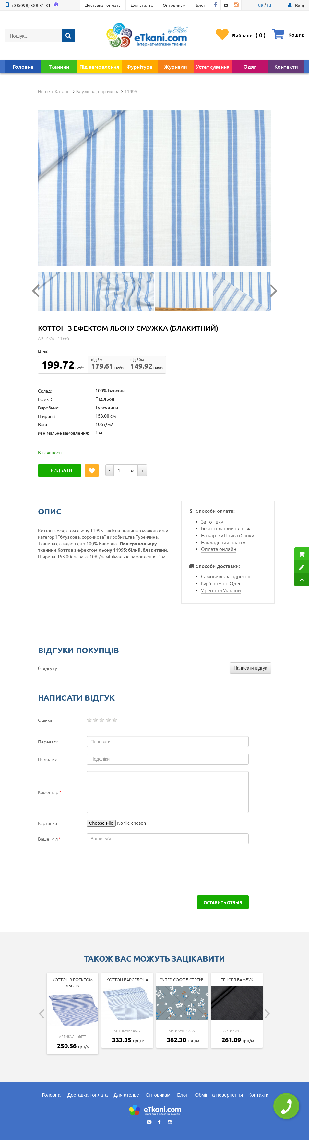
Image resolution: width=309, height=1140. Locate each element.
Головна (23, 66)
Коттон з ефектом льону (72, 982)
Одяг (250, 66)
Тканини (59, 66)
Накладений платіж (223, 542)
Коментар (50, 792)
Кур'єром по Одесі (222, 583)
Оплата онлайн (218, 549)
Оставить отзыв (223, 902)
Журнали (175, 66)
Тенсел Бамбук (237, 979)
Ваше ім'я (49, 838)
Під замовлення (99, 66)
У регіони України (221, 590)
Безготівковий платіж (225, 528)
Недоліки (47, 759)
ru (269, 5)
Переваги (48, 741)
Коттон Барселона (127, 979)
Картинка (47, 823)
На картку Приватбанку (227, 535)
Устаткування (213, 66)
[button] (299, 5)
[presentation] (87, 869)
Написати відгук (250, 668)
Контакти (286, 66)
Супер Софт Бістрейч (182, 979)
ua (260, 5)
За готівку (212, 521)
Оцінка (45, 720)
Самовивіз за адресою (226, 576)
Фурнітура (139, 66)
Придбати (59, 470)
